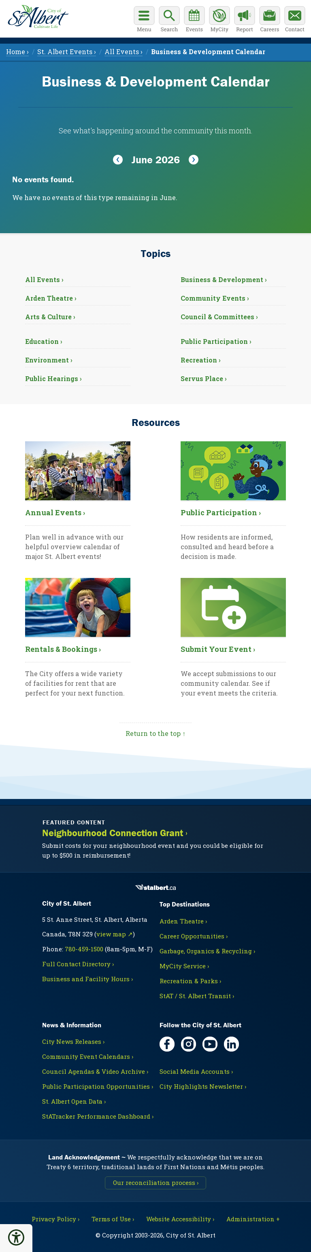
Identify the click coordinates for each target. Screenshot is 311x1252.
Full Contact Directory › (78, 964)
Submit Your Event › (218, 649)
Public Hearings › (53, 378)
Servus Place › (204, 378)
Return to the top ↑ (155, 733)
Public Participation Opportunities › (97, 1086)
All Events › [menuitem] (123, 51)
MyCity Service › (184, 966)
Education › (43, 341)
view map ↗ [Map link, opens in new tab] (114, 934)
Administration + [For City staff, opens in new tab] (253, 1219)
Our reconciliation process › (155, 1182)
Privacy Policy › (55, 1219)
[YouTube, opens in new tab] (209, 1044)
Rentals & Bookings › (63, 649)
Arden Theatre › (51, 298)
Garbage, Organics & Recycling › (207, 951)
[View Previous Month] (118, 160)
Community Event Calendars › (87, 1056)
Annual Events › (55, 512)
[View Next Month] (193, 160)
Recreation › (201, 360)
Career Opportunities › (194, 936)
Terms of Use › (113, 1219)
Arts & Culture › (50, 316)
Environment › (48, 360)
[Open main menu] (144, 20)
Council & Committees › (219, 316)
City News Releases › (73, 1041)
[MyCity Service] (219, 20)
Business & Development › (224, 279)
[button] (16, 1237)
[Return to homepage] (36, 15)
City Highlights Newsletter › (203, 1086)
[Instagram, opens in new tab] (188, 1044)
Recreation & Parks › (190, 981)
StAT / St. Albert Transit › (197, 996)
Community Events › (215, 298)
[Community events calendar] (194, 20)
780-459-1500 (84, 949)
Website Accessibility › (180, 1219)
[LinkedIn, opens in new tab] (231, 1044)
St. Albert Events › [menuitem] (66, 51)
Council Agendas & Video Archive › (95, 1071)
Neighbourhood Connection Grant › (114, 833)
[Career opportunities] (270, 20)
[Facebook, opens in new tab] (167, 1044)
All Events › (44, 279)
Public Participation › (216, 341)
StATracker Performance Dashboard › (97, 1116)
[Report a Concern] (244, 20)
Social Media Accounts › (196, 1071)
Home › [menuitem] (17, 51)
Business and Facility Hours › (87, 979)
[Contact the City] (295, 20)
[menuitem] (208, 51)
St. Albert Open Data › (74, 1101)
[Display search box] (169, 20)
